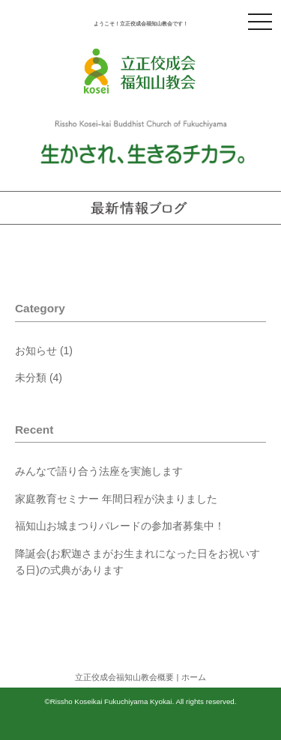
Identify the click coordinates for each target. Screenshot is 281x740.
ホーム (193, 677)
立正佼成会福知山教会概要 (124, 677)
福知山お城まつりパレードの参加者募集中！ (120, 526)
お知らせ (36, 351)
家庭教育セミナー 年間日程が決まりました (116, 499)
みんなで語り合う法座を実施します (99, 471)
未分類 (30, 377)
